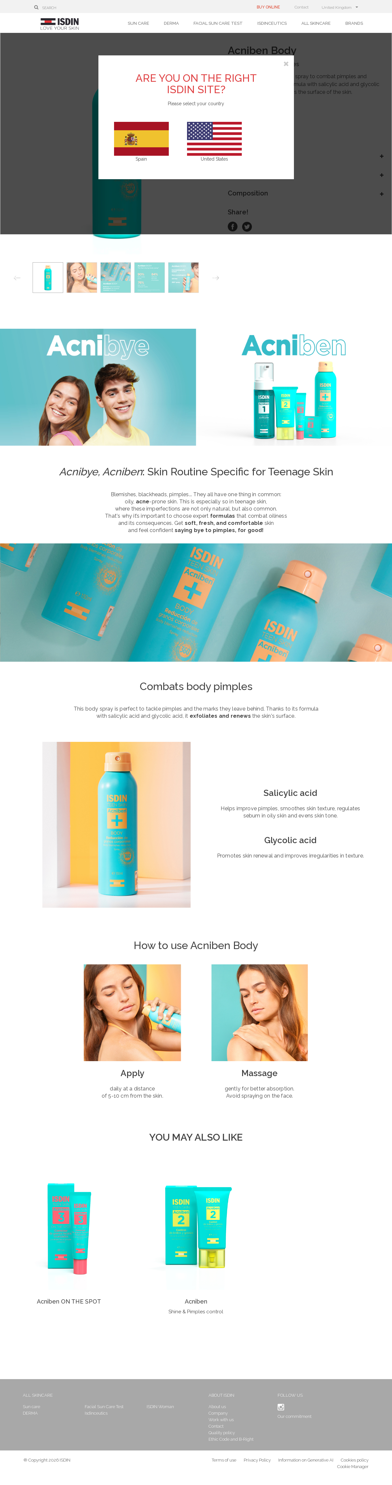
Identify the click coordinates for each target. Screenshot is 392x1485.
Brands (354, 23)
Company (217, 1413)
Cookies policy (355, 1465)
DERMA (171, 23)
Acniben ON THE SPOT (69, 1301)
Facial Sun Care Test (218, 23)
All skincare (316, 23)
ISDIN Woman (165, 1406)
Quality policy (221, 1432)
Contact (302, 7)
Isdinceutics (272, 23)
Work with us (220, 1419)
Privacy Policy (257, 1465)
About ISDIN (221, 1395)
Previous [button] (17, 279)
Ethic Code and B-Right (230, 1439)
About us (216, 1406)
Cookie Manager (353, 1471)
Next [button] (217, 279)
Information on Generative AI (305, 1465)
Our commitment (289, 1416)
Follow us (285, 1395)
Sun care (138, 23)
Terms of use (224, 1465)
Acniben (196, 1301)
